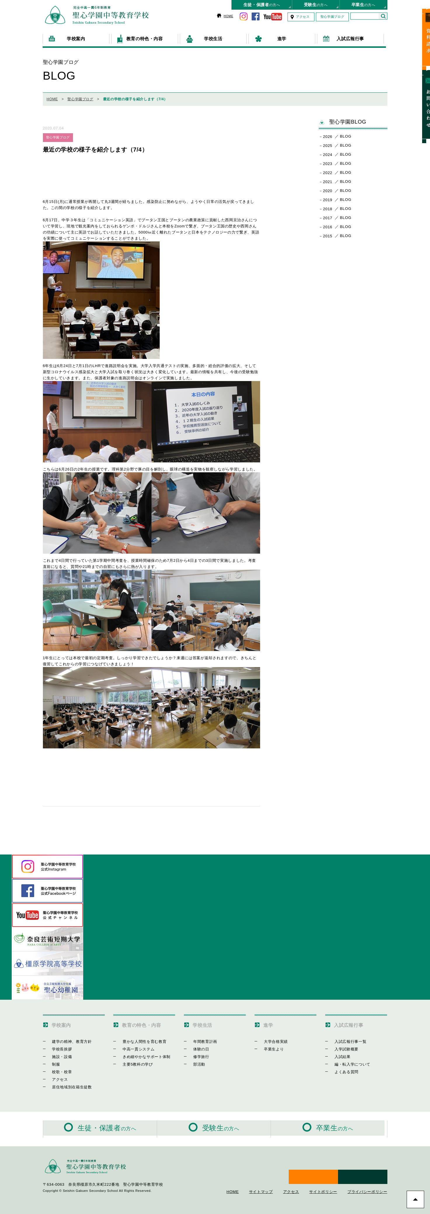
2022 (327, 170)
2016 (327, 224)
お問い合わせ (422, 95)
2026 (327, 133)
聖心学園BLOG (342, 119)
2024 (327, 152)
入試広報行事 (352, 1022)
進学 (269, 1022)
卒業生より (269, 1046)
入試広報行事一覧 (345, 1038)
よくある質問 (342, 1068)
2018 (327, 206)
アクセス (303, 16)
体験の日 (196, 1046)
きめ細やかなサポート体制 (142, 1053)
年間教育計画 (200, 1038)
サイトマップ (261, 1179)
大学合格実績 (271, 1038)
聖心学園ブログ (332, 16)
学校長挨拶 (57, 1046)
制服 (51, 1061)
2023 (327, 161)
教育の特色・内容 (146, 1022)
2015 (327, 233)
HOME (228, 16)
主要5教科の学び (133, 1061)
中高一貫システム (133, 1046)
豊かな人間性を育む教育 (139, 1038)
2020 (327, 188)
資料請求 (422, 37)
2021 (327, 179)
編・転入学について (347, 1061)
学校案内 (64, 1022)
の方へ (261, 4)
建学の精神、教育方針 (67, 1038)
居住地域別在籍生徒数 (67, 1084)
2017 (327, 215)
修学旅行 (196, 1053)
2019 (327, 197)
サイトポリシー (323, 1179)
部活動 (194, 1061)
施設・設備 (57, 1053)
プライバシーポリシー (367, 1179)
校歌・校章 (57, 1068)
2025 (327, 143)
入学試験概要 (342, 1046)
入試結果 (338, 1053)
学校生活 (205, 1022)
